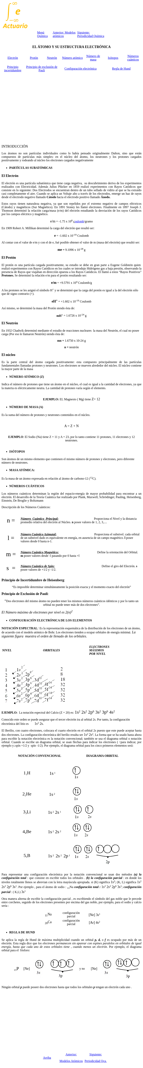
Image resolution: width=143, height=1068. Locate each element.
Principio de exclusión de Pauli (41, 68)
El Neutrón (10, 323)
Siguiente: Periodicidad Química (90, 34)
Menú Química (42, 34)
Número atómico (72, 57)
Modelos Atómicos (71, 1061)
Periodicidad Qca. (96, 1061)
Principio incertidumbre (12, 68)
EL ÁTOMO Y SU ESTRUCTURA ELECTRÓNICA (71, 47)
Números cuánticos (133, 57)
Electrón (13, 57)
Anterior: (71, 1054)
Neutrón (52, 57)
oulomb (79, 221)
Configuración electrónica (80, 68)
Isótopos (113, 57)
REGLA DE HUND (22, 932)
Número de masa (93, 57)
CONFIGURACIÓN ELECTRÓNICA (34, 620)
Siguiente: (95, 1054)
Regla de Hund (121, 68)
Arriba (47, 1057)
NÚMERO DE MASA (23, 407)
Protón (34, 57)
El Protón (9, 257)
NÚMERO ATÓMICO (24, 376)
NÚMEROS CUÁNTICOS (26, 486)
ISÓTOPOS (17, 451)
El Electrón (10, 176)
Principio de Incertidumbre (22, 580)
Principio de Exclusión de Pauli (25, 594)
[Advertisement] (71, 107)
